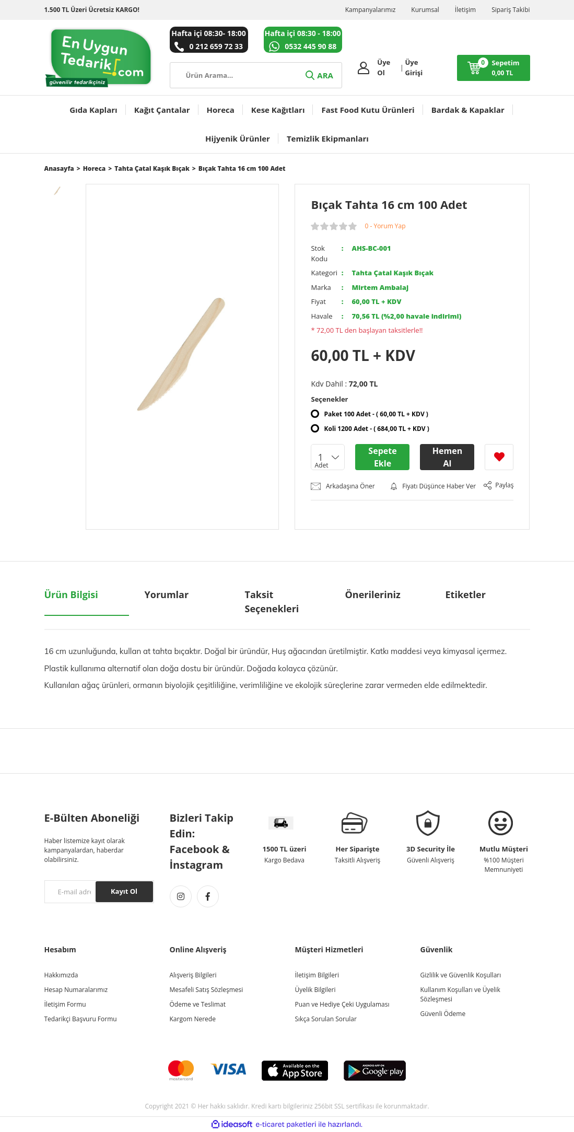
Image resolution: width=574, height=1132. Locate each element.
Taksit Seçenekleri (272, 601)
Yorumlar (167, 594)
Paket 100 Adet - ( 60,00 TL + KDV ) (376, 414)
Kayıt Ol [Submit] (124, 891)
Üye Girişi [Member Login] (414, 67)
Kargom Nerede (193, 1018)
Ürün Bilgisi (71, 594)
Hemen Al (447, 457)
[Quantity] (328, 457)
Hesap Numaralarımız (76, 989)
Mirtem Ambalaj (380, 287)
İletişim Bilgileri (317, 975)
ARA (319, 75)
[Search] (256, 75)
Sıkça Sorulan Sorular (326, 1018)
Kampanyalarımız (370, 9)
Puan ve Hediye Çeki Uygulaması (342, 1004)
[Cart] (493, 68)
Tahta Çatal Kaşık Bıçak (393, 272)
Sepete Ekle (382, 457)
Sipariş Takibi (510, 9)
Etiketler (466, 594)
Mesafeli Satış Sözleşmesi (206, 989)
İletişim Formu (65, 1004)
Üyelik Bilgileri (315, 989)
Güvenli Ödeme (443, 1013)
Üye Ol (383, 67)
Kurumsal (425, 9)
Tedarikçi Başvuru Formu (80, 1018)
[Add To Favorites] (499, 457)
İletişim (465, 9)
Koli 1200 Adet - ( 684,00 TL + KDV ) (376, 428)
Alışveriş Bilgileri (193, 975)
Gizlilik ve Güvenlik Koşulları (460, 975)
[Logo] (99, 57)
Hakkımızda (61, 975)
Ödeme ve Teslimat (198, 1004)
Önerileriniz (373, 594)
